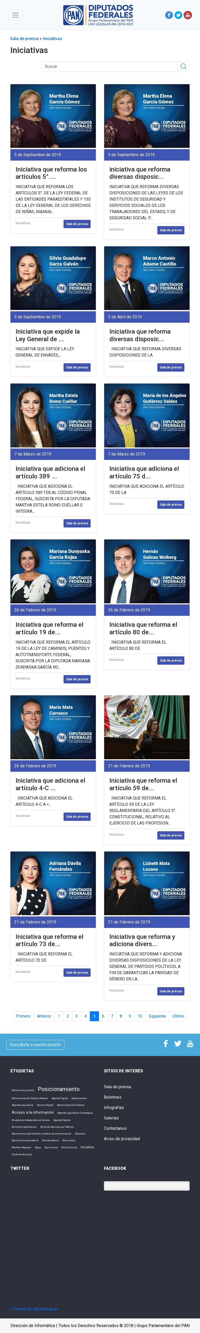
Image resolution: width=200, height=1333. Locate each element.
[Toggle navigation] (15, 15)
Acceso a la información (33, 1112)
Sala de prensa (25, 38)
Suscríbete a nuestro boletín (35, 1044)
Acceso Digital (45, 1105)
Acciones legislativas (24, 1126)
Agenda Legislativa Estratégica (75, 1112)
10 (140, 1016)
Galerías (111, 1118)
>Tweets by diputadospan (34, 1308)
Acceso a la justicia (23, 1090)
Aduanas (80, 1133)
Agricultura (51, 1147)
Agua (38, 1147)
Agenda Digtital (62, 1120)
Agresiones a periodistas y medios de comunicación (41, 1133)
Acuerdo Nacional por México (57, 1126)
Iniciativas (52, 38)
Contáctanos (115, 1128)
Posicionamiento (59, 1089)
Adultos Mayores (21, 1147)
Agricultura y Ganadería (25, 1140)
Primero (23, 1016)
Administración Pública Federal (30, 1098)
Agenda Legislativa (22, 1105)
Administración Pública (70, 1105)
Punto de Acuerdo (22, 1154)
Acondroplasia (50, 1140)
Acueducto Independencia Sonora (31, 1120)
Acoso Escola (69, 1147)
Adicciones (69, 1140)
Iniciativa (87, 1147)
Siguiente (157, 1016)
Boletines (112, 1097)
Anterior (44, 1016)
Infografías (114, 1107)
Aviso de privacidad (122, 1138)
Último (178, 1016)
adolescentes (79, 1098)
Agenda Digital (60, 1098)
